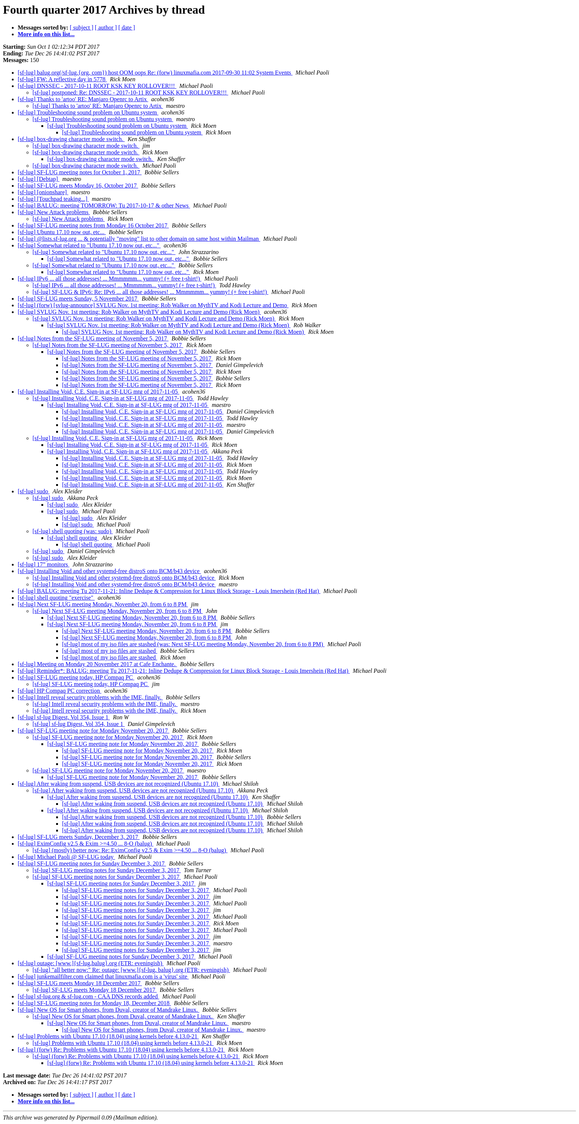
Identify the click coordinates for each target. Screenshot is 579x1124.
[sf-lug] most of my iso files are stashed (109, 651)
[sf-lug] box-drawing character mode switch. (71, 139)
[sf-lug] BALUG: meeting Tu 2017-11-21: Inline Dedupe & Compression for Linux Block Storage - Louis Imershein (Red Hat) (169, 591)
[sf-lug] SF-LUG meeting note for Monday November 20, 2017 (93, 730)
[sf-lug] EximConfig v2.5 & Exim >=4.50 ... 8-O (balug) (85, 843)
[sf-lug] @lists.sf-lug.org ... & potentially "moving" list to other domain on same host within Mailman (139, 239)
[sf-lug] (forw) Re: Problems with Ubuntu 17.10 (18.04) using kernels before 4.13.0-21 (121, 1049)
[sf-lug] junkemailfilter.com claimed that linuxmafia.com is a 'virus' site (103, 976)
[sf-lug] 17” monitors (43, 564)
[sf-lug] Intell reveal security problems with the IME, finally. (90, 697)
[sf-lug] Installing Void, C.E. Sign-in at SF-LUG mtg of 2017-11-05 (98, 391)
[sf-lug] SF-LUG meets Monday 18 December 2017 (80, 983)
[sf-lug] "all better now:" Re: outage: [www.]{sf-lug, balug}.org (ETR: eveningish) (131, 970)
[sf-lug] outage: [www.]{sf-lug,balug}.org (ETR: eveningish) (91, 963)
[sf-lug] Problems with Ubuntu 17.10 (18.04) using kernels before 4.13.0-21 (108, 1036)
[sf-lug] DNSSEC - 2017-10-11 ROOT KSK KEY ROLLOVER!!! (97, 86)
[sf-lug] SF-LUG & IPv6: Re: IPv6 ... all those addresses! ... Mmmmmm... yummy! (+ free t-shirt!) (150, 292)
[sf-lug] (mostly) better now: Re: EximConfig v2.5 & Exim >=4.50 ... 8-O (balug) (129, 850)
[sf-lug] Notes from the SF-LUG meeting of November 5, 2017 (93, 338)
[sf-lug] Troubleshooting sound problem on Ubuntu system (88, 112)
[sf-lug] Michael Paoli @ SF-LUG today (66, 857)
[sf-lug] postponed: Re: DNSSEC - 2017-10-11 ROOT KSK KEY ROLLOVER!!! (130, 92)
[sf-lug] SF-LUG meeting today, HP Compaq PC (76, 677)
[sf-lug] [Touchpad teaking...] (53, 199)
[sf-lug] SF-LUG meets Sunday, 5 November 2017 (78, 298)
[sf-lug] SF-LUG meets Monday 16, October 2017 (78, 185)
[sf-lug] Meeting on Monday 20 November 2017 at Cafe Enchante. (97, 664)
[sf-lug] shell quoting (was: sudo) (72, 531)
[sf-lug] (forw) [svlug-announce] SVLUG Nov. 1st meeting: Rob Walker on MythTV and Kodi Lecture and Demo (153, 305)
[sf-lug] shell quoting (73, 538)
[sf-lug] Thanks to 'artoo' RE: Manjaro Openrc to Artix (83, 99)
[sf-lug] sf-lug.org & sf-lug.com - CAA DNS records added (88, 996)
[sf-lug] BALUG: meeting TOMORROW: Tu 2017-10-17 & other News (104, 205)
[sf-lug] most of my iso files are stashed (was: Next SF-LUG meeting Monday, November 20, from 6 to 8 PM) (193, 644)
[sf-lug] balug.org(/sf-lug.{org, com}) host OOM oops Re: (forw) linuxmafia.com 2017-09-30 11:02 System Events (155, 72)
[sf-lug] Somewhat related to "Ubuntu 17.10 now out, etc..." (89, 245)
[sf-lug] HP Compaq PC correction (59, 691)
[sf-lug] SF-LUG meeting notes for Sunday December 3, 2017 (92, 863)
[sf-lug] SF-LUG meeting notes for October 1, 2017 (80, 172)
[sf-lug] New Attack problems (54, 212)
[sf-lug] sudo (33, 491)
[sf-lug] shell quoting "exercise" (56, 597)
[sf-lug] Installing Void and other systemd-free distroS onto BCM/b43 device (109, 571)
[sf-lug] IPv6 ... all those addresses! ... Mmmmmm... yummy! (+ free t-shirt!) (109, 278)
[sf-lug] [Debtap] (38, 179)
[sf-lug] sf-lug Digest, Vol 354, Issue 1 (64, 717)
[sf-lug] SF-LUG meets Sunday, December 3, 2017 (79, 837)
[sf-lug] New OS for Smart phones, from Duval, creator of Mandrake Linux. (108, 1010)
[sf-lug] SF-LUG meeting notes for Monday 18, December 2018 (94, 1003)
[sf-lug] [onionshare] (43, 192)
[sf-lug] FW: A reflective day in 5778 (62, 79)
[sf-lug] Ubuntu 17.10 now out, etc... (62, 232)
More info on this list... (46, 34)
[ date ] (126, 27)
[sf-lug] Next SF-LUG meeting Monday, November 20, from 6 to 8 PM (103, 604)
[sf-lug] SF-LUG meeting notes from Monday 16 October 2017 (93, 225)
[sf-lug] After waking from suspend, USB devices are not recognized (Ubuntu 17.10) (119, 784)
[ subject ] (81, 27)
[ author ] (106, 27)
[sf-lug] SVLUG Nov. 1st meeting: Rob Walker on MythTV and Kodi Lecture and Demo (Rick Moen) (139, 312)
